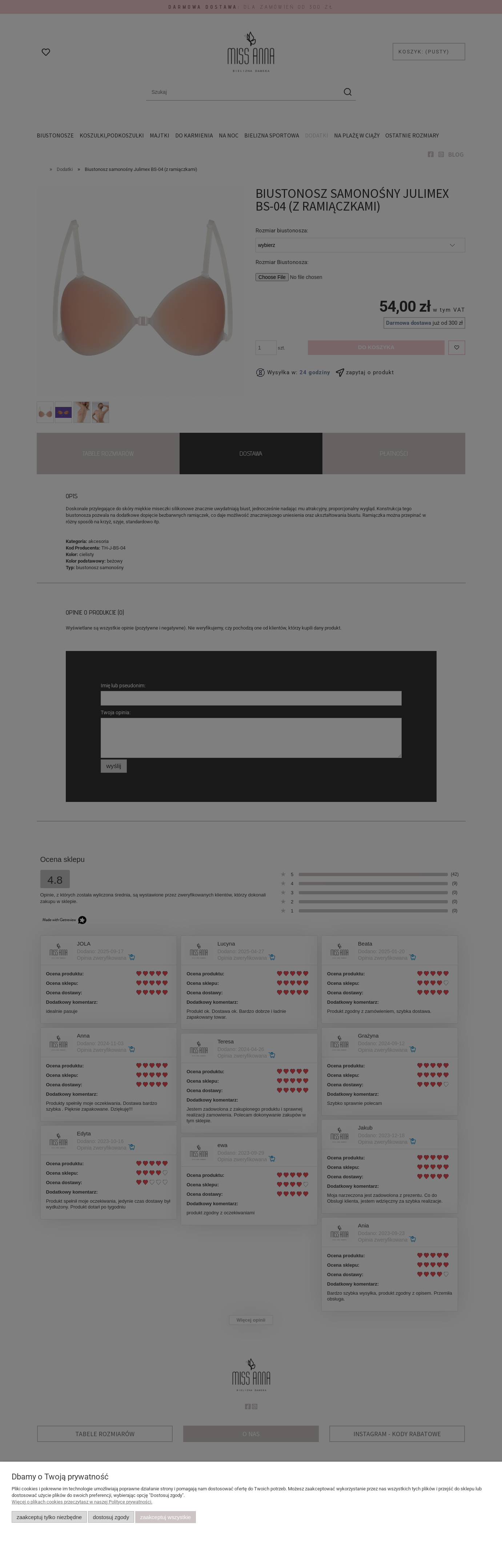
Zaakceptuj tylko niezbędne (49, 1517)
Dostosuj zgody (111, 1517)
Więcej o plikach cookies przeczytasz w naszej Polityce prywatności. (82, 1502)
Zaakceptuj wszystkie (165, 1517)
